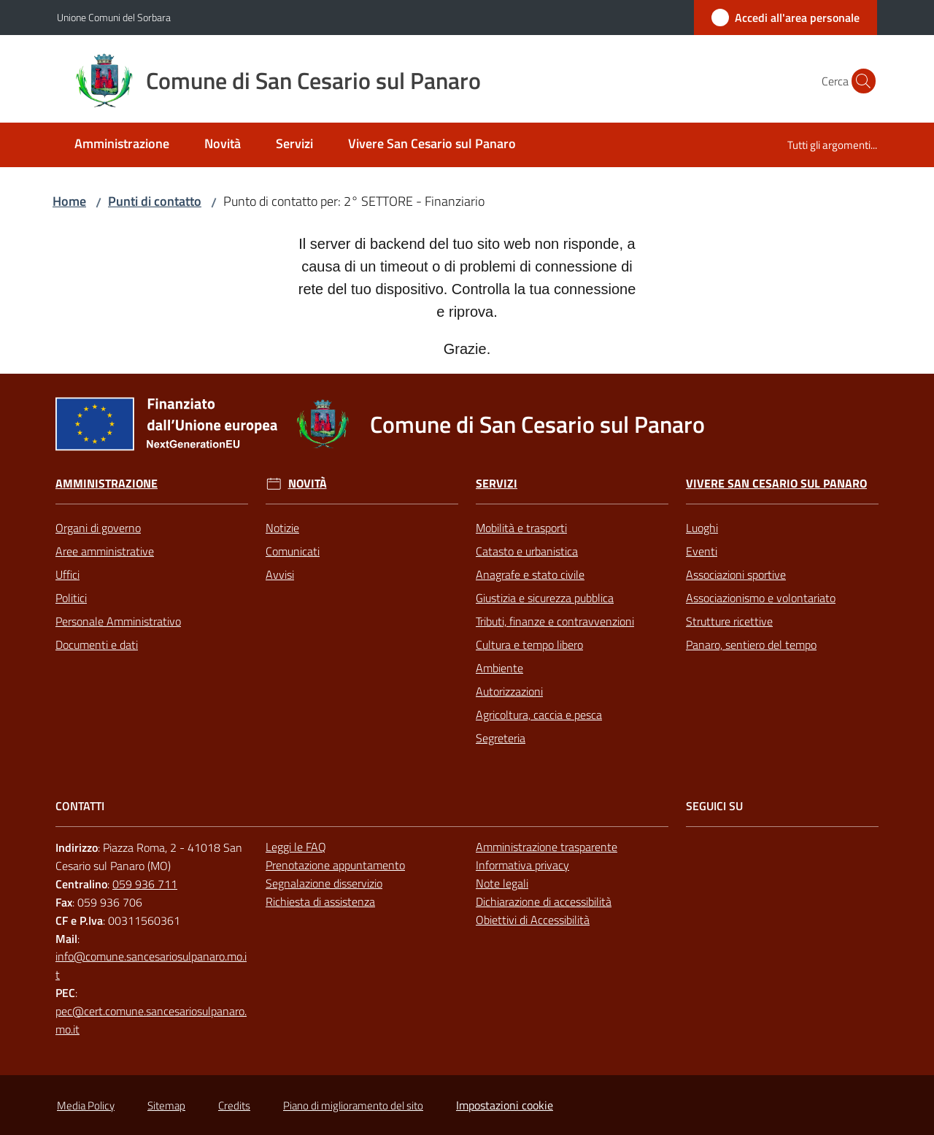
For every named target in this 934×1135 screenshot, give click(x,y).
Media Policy (86, 1105)
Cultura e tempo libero (529, 644)
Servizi (496, 483)
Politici (71, 598)
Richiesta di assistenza (320, 901)
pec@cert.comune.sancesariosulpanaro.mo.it (151, 1020)
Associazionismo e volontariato (760, 598)
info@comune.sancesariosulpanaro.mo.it (151, 965)
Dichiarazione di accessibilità (543, 901)
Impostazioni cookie (504, 1105)
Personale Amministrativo (118, 621)
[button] (859, 81)
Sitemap (166, 1105)
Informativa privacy (522, 865)
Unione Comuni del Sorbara (114, 17)
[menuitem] (122, 145)
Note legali (502, 883)
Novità (307, 483)
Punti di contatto (154, 201)
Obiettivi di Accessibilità (533, 919)
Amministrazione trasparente (546, 846)
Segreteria (500, 738)
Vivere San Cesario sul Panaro (776, 483)
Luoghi (702, 527)
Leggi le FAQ (296, 846)
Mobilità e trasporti (521, 527)
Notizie (282, 527)
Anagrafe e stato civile (530, 574)
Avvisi (280, 574)
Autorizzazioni (509, 691)
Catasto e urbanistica (527, 551)
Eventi (701, 551)
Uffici (67, 574)
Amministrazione (106, 483)
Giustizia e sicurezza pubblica (545, 598)
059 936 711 (144, 884)
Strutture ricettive (729, 621)
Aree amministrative (104, 551)
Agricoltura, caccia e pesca (539, 714)
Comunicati (293, 551)
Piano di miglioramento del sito (353, 1105)
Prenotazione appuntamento (335, 865)
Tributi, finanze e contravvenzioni (555, 621)
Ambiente (499, 668)
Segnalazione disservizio (324, 883)
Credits (234, 1105)
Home (69, 201)
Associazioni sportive (736, 574)
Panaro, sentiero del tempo (751, 644)
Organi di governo (98, 527)
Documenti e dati (96, 644)
